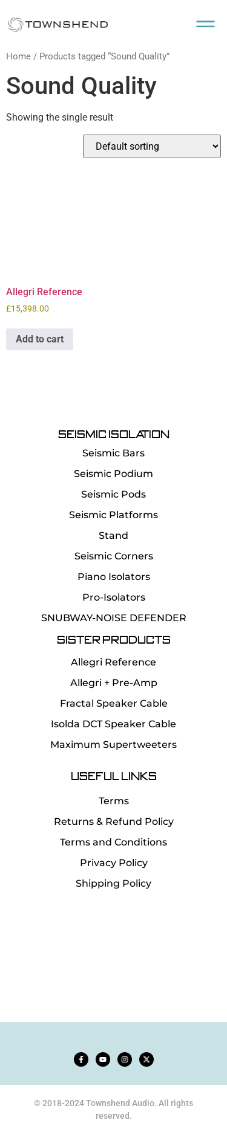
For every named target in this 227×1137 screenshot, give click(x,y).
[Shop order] (152, 146)
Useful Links (114, 775)
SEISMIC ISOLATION (113, 434)
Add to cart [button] (40, 339)
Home (18, 56)
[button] (205, 21)
